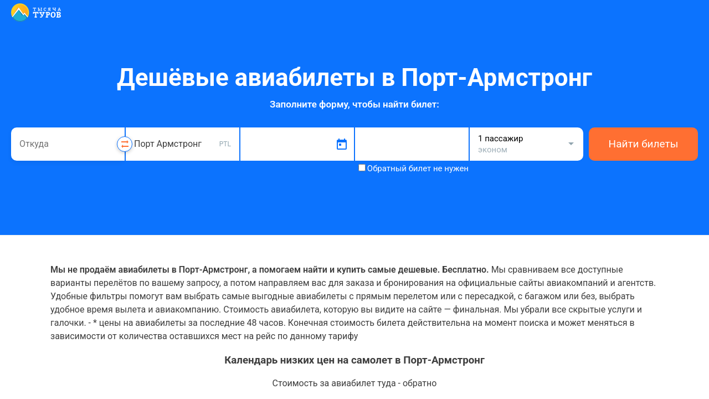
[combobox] (68, 144)
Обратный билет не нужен (418, 168)
